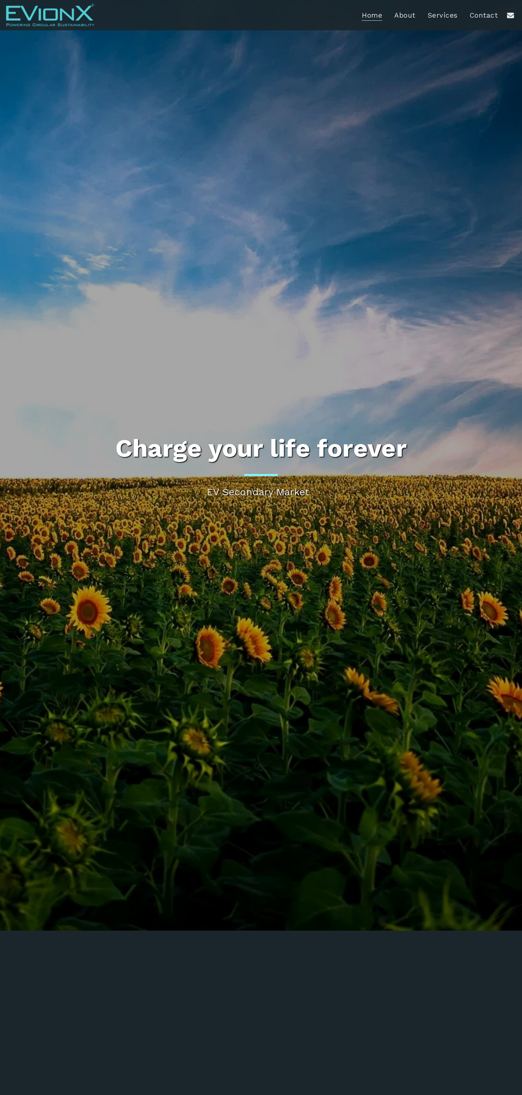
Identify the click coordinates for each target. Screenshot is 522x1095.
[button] (510, 15)
